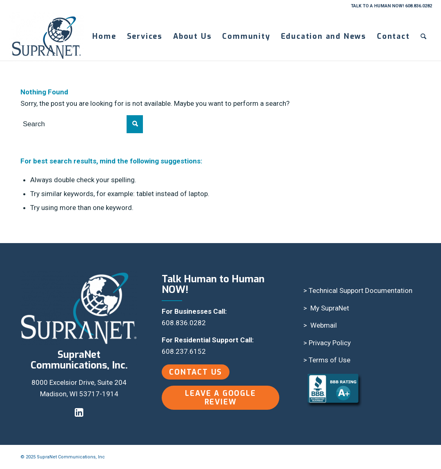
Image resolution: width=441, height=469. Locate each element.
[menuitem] (104, 36)
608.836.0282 (184, 323)
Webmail (323, 325)
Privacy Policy (330, 343)
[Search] (423, 36)
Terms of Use (329, 360)
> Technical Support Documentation (357, 290)
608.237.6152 (184, 351)
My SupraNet (329, 308)
